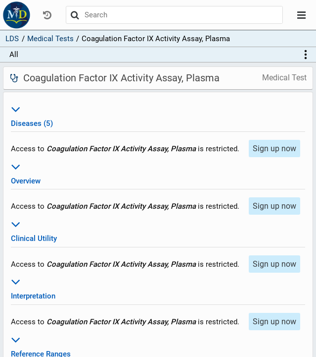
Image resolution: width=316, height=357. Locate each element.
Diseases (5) (158, 115)
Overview (158, 172)
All (13, 54)
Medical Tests (50, 38)
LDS (12, 38)
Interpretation (158, 287)
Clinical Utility (158, 230)
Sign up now (274, 148)
